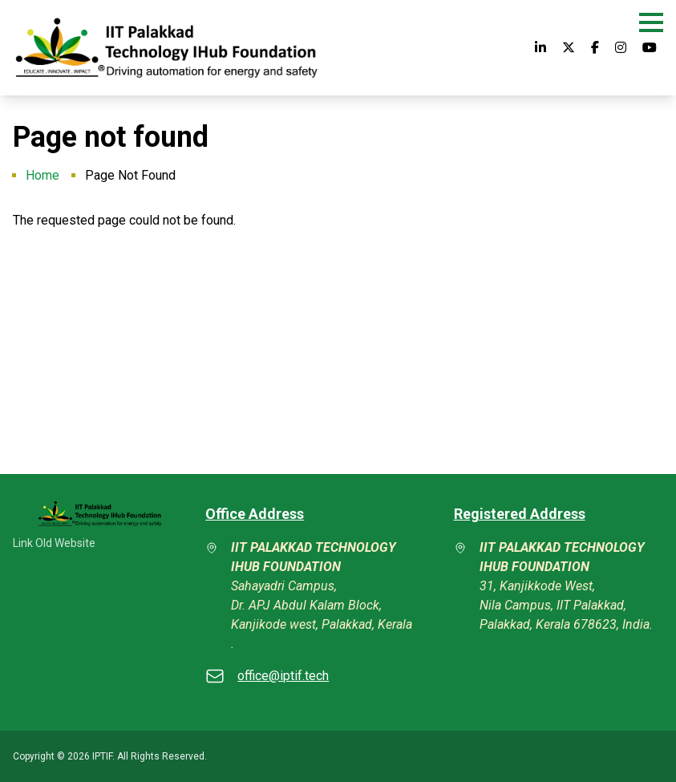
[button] (651, 22)
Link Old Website (54, 543)
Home (42, 175)
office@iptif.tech (283, 675)
